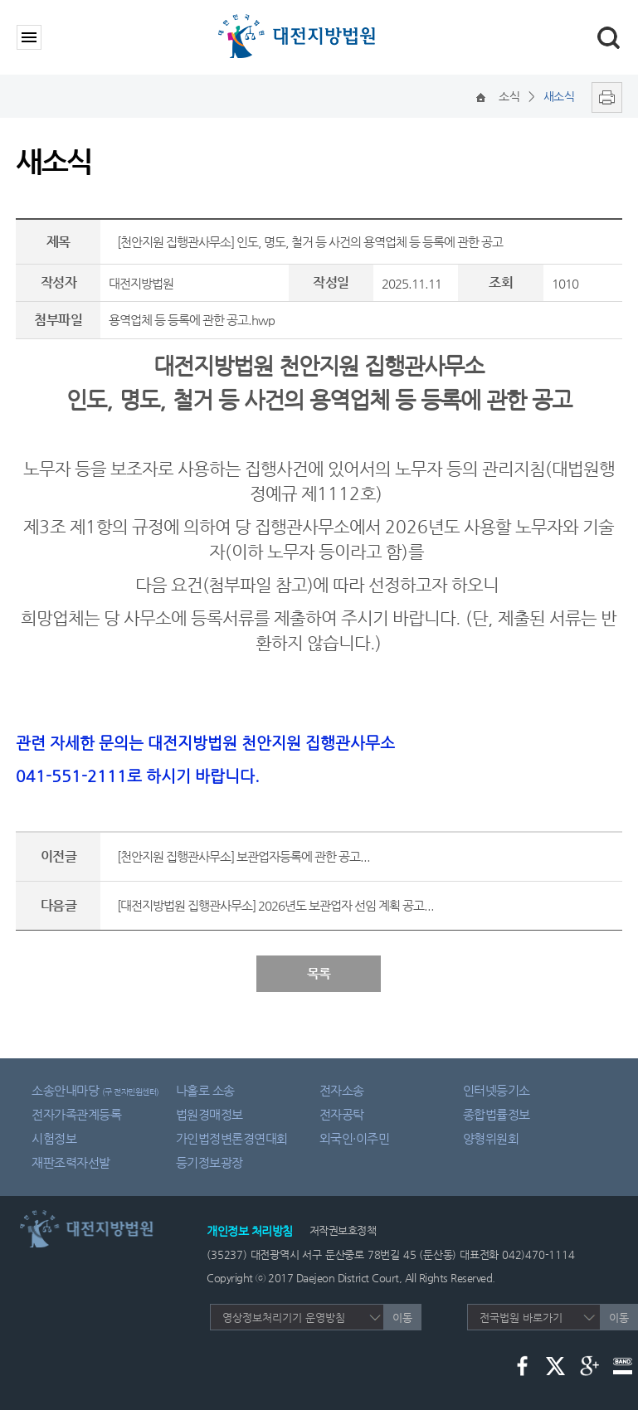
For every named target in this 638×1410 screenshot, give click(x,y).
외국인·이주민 (354, 1138)
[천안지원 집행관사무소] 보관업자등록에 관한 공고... (243, 856)
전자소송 (341, 1090)
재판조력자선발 (71, 1162)
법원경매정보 (209, 1114)
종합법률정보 (496, 1114)
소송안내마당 (95, 1090)
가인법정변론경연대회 (232, 1138)
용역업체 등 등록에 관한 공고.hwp (192, 320)
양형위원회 (491, 1138)
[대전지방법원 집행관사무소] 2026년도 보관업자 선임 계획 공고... (275, 905)
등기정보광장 (209, 1162)
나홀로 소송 (205, 1090)
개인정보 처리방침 (250, 1230)
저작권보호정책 (343, 1230)
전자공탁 (341, 1114)
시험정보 (54, 1138)
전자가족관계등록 (76, 1114)
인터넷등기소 (496, 1090)
